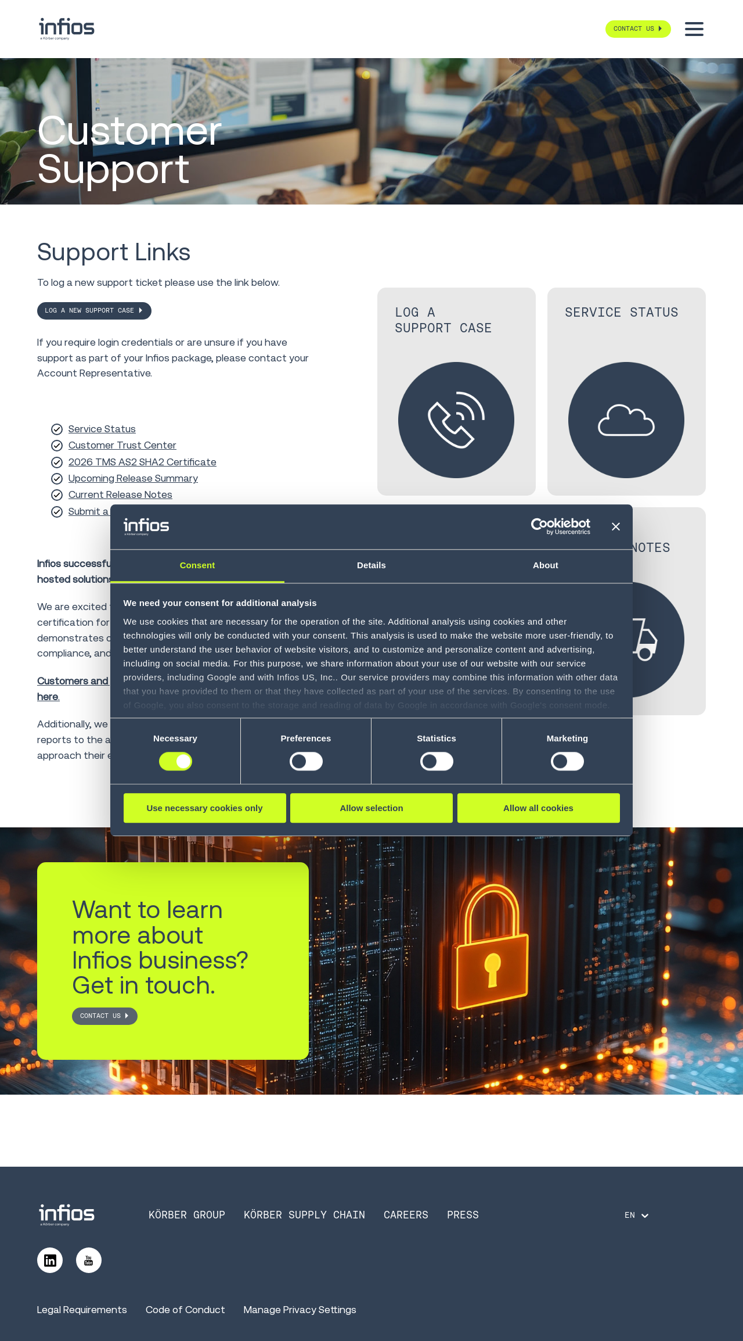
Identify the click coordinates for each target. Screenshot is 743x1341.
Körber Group (187, 1215)
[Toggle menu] (694, 29)
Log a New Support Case (89, 310)
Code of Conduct (185, 1309)
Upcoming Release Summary (133, 478)
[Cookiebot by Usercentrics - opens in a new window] (539, 527)
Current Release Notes (120, 494)
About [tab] (545, 565)
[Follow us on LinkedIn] (50, 1260)
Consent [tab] (197, 565)
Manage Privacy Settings (300, 1309)
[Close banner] (616, 527)
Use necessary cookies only (204, 808)
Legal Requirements (82, 1309)
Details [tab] (371, 565)
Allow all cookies (538, 808)
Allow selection (371, 808)
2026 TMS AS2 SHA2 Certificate (142, 462)
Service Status (102, 429)
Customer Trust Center (122, 445)
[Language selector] (638, 1215)
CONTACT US (100, 1016)
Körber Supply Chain (304, 1215)
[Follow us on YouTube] (89, 1260)
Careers (406, 1215)
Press (463, 1215)
